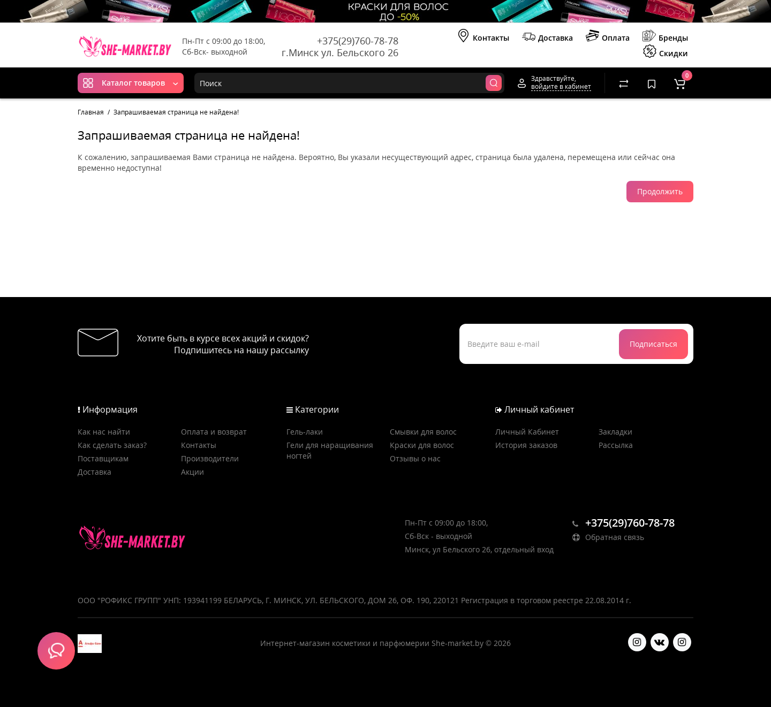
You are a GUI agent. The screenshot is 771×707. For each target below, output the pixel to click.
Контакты (483, 37)
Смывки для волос (423, 432)
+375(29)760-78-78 (357, 40)
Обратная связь (608, 537)
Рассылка (616, 445)
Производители (210, 458)
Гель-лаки (304, 432)
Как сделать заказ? (112, 445)
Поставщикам (103, 458)
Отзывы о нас (415, 458)
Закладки (615, 432)
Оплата (608, 37)
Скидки (665, 52)
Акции (192, 472)
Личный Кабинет (527, 432)
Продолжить (660, 191)
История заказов (526, 445)
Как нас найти (104, 432)
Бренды (665, 37)
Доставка (547, 37)
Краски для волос (422, 445)
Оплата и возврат (214, 432)
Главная (91, 112)
